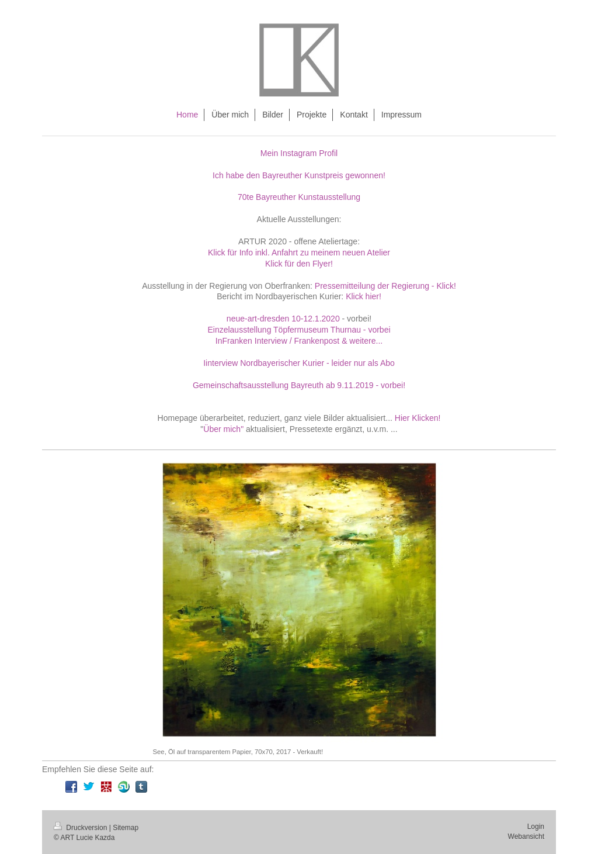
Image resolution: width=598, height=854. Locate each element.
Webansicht (526, 836)
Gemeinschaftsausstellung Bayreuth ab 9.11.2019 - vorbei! (299, 385)
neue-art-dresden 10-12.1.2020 (283, 318)
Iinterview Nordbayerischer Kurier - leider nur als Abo (299, 363)
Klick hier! (363, 296)
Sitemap (125, 828)
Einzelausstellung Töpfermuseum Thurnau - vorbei (298, 329)
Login (535, 826)
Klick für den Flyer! (299, 263)
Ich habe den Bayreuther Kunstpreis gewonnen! (299, 175)
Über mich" (223, 429)
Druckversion (81, 828)
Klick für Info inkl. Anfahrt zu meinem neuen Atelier (299, 252)
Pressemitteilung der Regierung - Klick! (385, 286)
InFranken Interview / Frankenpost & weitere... (299, 340)
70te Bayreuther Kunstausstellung (299, 197)
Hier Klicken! (418, 418)
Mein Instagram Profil (299, 153)
